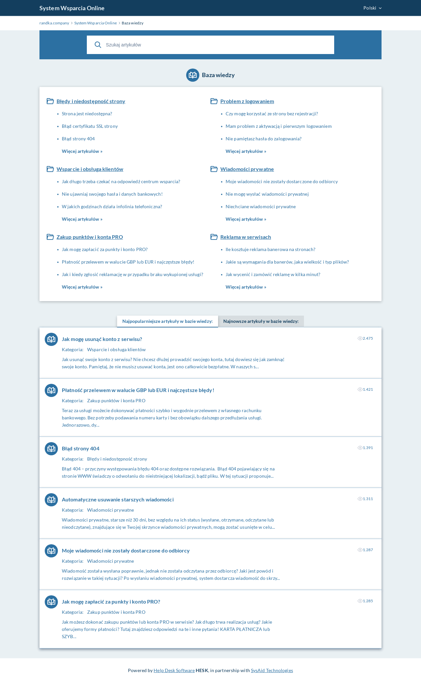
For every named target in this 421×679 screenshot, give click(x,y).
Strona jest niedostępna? (87, 113)
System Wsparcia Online (72, 8)
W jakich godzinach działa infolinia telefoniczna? (112, 206)
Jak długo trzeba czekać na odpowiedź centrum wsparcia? (121, 181)
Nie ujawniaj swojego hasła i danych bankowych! (112, 194)
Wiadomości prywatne (247, 169)
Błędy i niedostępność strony (91, 101)
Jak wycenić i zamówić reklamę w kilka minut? (273, 274)
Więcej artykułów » (82, 151)
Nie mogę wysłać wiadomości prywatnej (267, 194)
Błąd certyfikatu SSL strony (90, 126)
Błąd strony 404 (78, 138)
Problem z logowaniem (247, 101)
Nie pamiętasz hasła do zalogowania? (264, 138)
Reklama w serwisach (245, 237)
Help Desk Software (174, 670)
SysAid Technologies (272, 670)
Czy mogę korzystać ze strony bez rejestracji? (272, 113)
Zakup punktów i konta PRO (90, 237)
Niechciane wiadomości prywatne (261, 206)
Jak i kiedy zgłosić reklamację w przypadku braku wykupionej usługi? (132, 274)
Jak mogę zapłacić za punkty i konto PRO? (105, 249)
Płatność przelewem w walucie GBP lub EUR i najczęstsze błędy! (128, 262)
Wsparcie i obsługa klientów (90, 169)
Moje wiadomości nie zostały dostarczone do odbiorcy (282, 181)
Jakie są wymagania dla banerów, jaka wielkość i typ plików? (287, 262)
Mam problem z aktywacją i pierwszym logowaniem (279, 126)
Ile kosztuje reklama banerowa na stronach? (270, 249)
